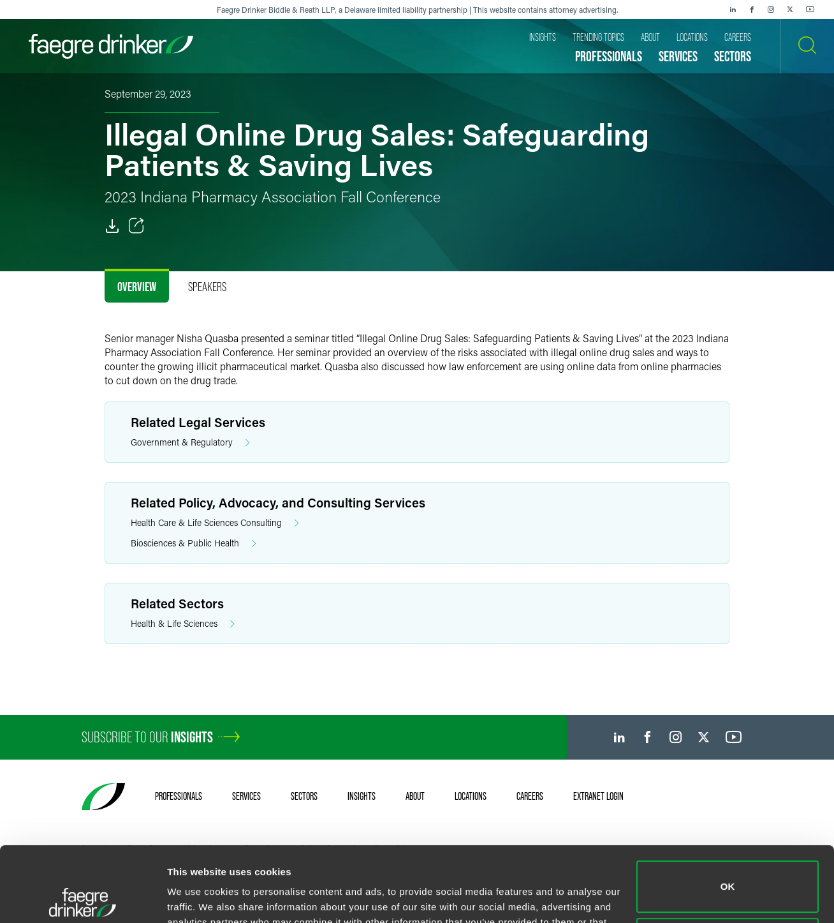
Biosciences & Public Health (193, 543)
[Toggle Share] (136, 226)
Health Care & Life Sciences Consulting (215, 523)
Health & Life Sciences (183, 624)
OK (728, 811)
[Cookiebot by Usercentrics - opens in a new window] (82, 898)
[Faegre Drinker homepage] (111, 46)
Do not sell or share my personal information (728, 868)
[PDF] (112, 226)
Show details (196, 897)
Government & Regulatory (190, 442)
